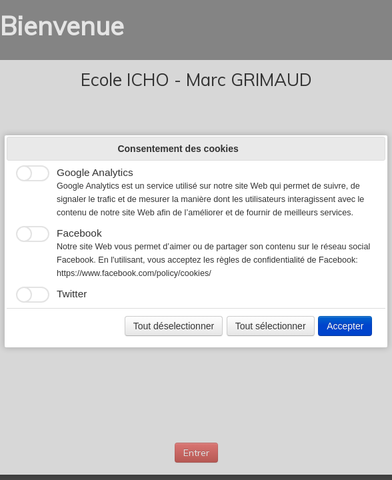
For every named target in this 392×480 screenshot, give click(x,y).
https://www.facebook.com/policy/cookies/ (134, 273)
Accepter (345, 326)
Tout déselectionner (173, 326)
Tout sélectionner (270, 326)
